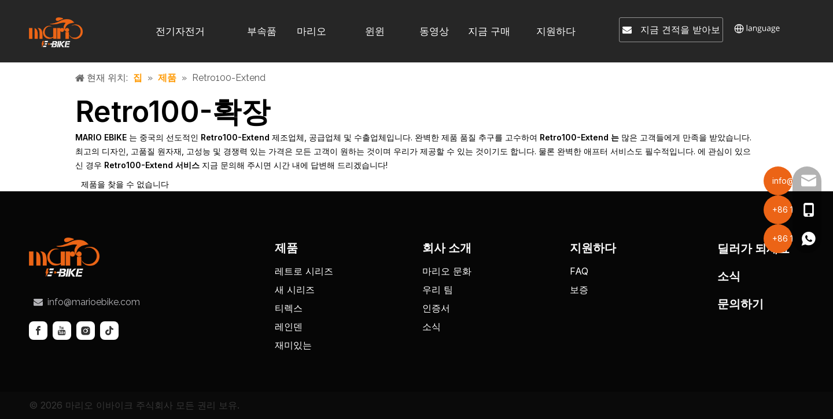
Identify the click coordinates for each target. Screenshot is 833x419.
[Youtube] (62, 330)
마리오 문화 (446, 271)
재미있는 (293, 345)
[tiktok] (109, 330)
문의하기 (740, 304)
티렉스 (289, 308)
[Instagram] (85, 330)
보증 (579, 289)
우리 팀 (437, 289)
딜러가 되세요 (753, 248)
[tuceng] (64, 257)
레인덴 (289, 326)
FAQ (579, 271)
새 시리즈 (295, 289)
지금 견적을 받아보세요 (671, 32)
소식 (431, 326)
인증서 (436, 308)
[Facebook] (38, 330)
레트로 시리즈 (304, 271)
